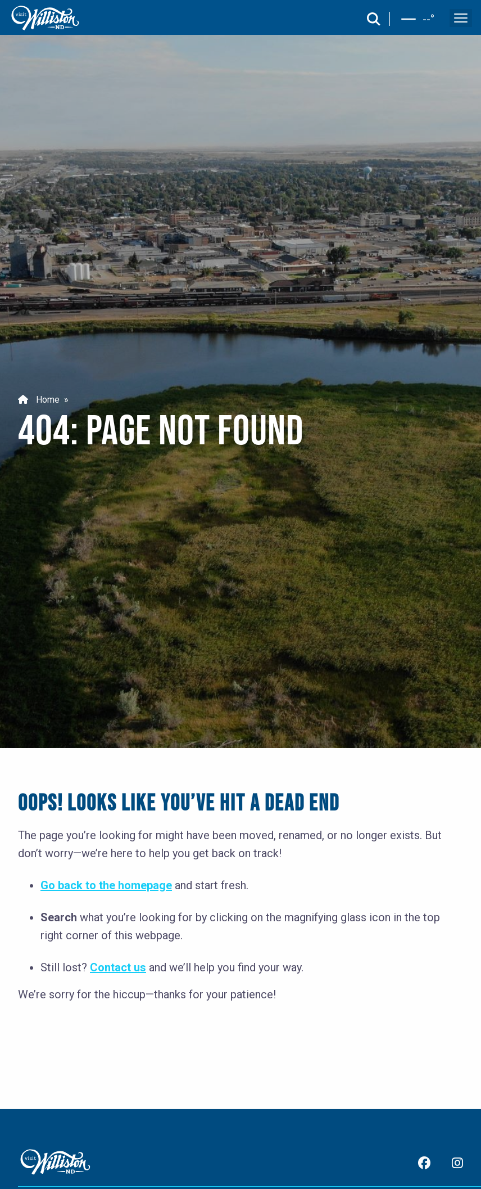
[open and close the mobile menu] (461, 18)
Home (39, 399)
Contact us (118, 967)
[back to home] (45, 18)
